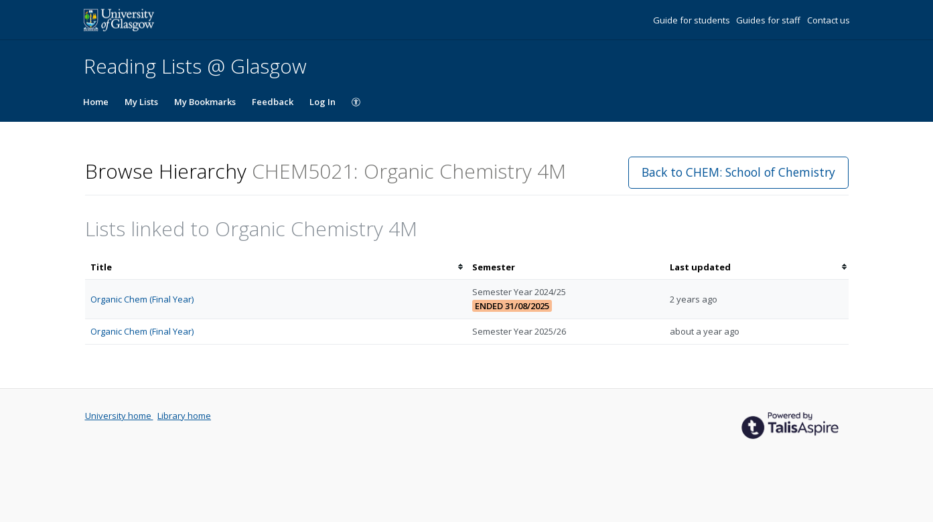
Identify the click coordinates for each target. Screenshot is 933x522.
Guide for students (692, 20)
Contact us (828, 20)
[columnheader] (276, 267)
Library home (184, 416)
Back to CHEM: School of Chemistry (738, 172)
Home (96, 102)
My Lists (141, 102)
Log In (322, 102)
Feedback (272, 102)
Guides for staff (769, 20)
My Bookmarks (205, 102)
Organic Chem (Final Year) (142, 299)
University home (119, 416)
